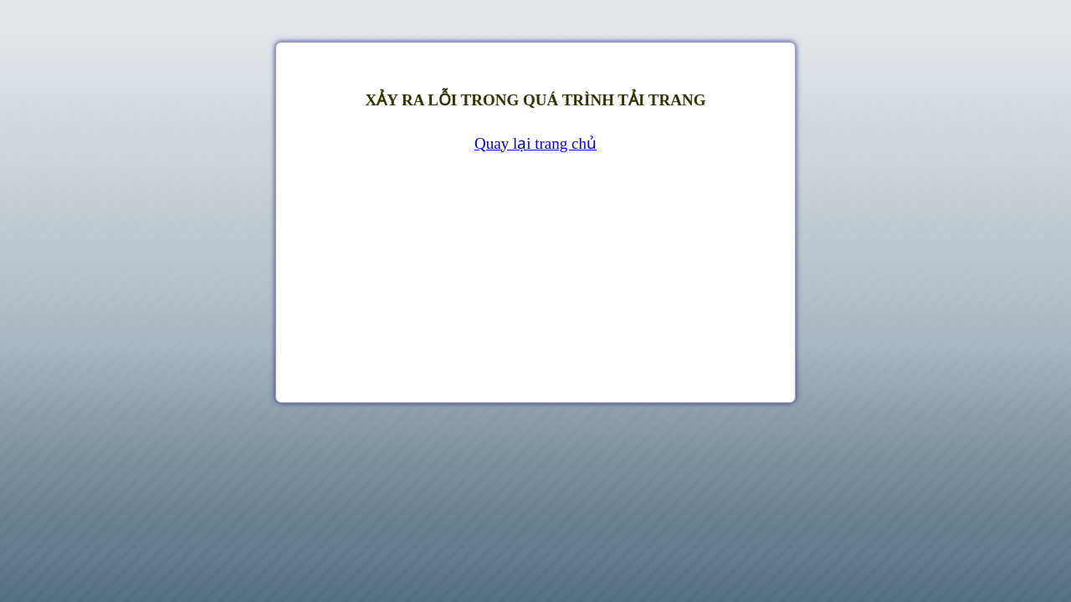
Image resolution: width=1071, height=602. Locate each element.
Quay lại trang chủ (535, 143)
